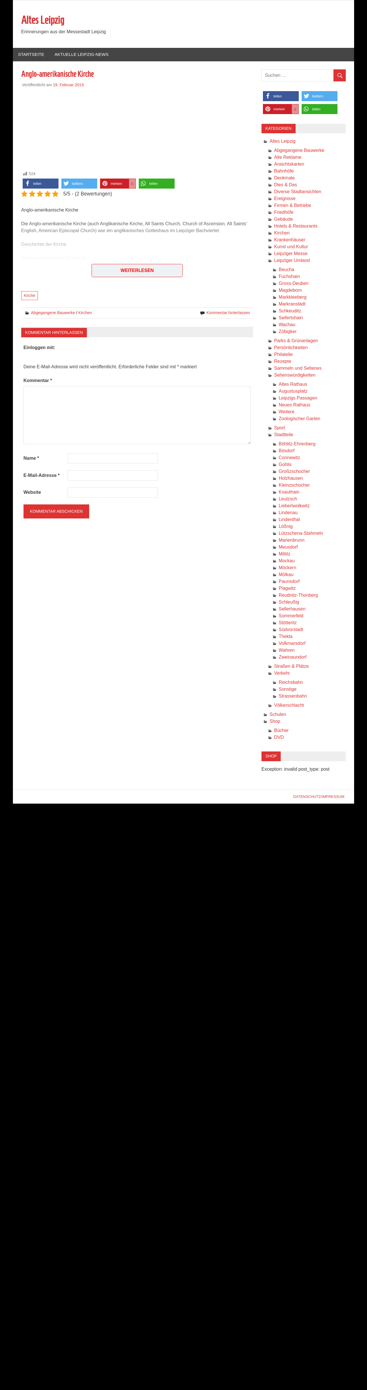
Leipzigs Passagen (298, 398)
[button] (40, 184)
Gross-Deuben (294, 283)
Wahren (286, 650)
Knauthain (289, 492)
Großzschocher (294, 471)
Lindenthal (289, 519)
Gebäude (283, 219)
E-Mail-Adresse (42, 475)
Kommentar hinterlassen (228, 312)
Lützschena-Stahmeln (301, 533)
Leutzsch (288, 498)
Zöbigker (287, 331)
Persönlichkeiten (291, 347)
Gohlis (285, 464)
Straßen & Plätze (291, 666)
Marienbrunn (291, 540)
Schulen (278, 714)
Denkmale (284, 177)
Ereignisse (285, 198)
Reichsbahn (291, 682)
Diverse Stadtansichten (297, 191)
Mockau (287, 560)
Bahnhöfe (284, 171)
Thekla (285, 636)
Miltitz (284, 553)
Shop (275, 721)
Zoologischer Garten (299, 418)
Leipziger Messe (291, 253)
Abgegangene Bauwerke (53, 312)
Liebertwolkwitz (294, 505)
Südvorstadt (291, 629)
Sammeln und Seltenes (297, 368)
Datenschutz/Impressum (318, 796)
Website (32, 492)
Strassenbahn (293, 696)
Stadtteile (283, 434)
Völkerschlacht (289, 705)
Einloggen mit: (39, 347)
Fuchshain (289, 276)
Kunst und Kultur (291, 246)
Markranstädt (292, 304)
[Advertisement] (137, 128)
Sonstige (287, 689)
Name (31, 458)
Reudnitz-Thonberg (298, 595)
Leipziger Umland (292, 260)
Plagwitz (287, 588)
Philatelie (283, 354)
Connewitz (289, 457)
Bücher (281, 730)
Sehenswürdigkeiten (294, 375)
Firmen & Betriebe (292, 205)
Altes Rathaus (293, 384)
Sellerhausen (292, 608)
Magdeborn (290, 290)
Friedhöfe (284, 212)
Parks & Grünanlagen (296, 340)
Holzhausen (291, 478)
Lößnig (286, 526)
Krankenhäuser (289, 239)
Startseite (31, 54)
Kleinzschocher (294, 485)
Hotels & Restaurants (295, 226)
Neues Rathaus (294, 404)
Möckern (287, 567)
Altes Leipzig (42, 20)
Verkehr (282, 673)
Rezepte (282, 361)
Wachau (287, 324)
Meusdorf (288, 547)
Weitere (286, 411)
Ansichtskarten (289, 164)
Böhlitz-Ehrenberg (297, 443)
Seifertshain (291, 317)
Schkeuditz (290, 310)
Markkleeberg (293, 297)
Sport (279, 427)
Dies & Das (285, 184)
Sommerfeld (291, 615)
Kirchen (85, 312)
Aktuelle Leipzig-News (81, 54)
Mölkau (286, 574)
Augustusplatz (293, 391)
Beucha (286, 269)
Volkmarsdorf (292, 643)
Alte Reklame (287, 157)
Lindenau (288, 512)
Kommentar (38, 380)
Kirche (29, 295)
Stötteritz (288, 622)
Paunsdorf (289, 581)
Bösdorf (286, 450)
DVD (279, 737)
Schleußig (289, 602)
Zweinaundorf (293, 657)
